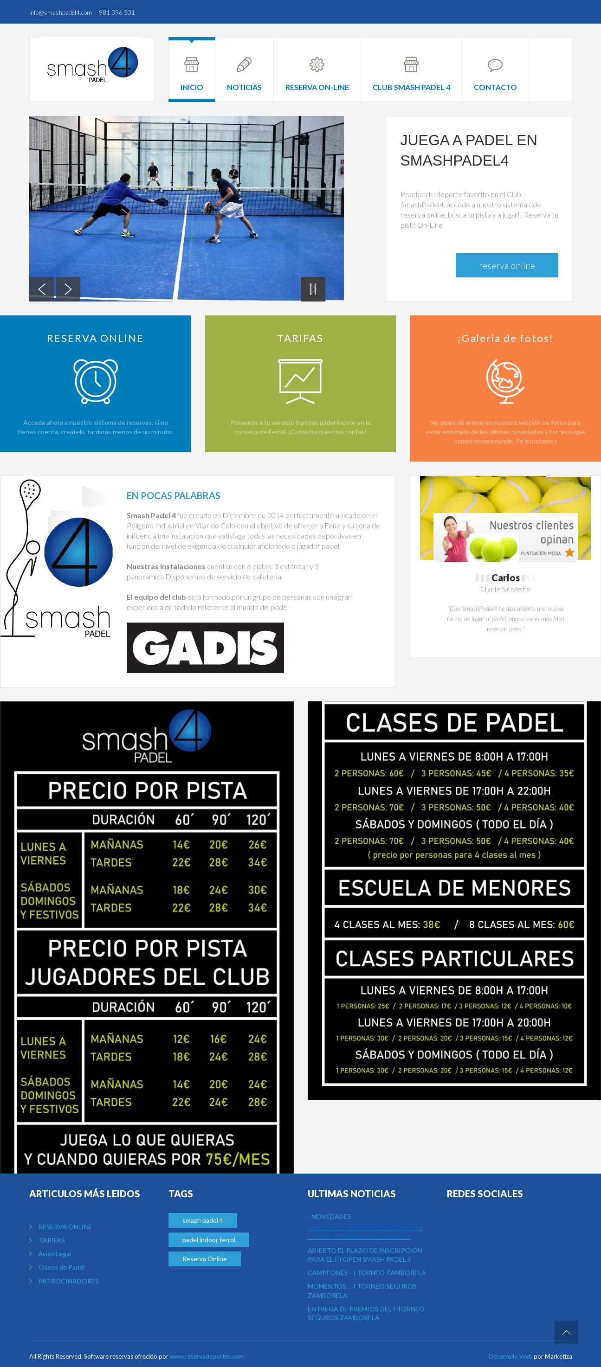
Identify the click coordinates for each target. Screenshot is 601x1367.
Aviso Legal (55, 1254)
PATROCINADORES (69, 1281)
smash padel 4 (202, 1220)
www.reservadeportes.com (207, 1356)
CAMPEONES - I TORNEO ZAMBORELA (367, 1273)
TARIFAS (52, 1240)
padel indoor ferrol (208, 1240)
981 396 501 (117, 12)
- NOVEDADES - (331, 1216)
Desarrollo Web (510, 1356)
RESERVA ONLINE (65, 1227)
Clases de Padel (61, 1267)
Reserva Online (507, 265)
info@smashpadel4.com (60, 12)
